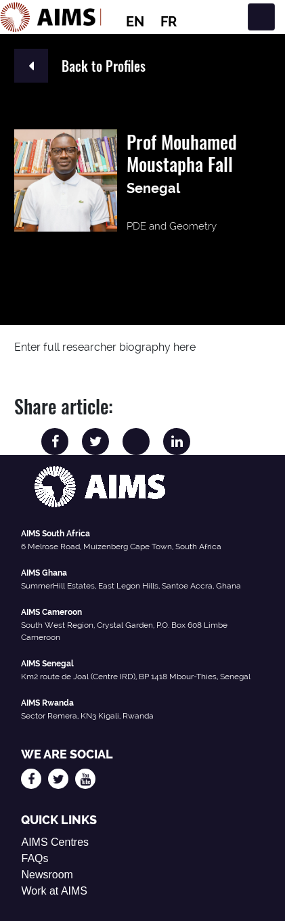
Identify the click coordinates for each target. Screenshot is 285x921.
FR (168, 22)
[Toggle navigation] (261, 16)
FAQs (34, 858)
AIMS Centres (55, 842)
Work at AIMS (54, 891)
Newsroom (46, 874)
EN (135, 22)
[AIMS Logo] (51, 17)
